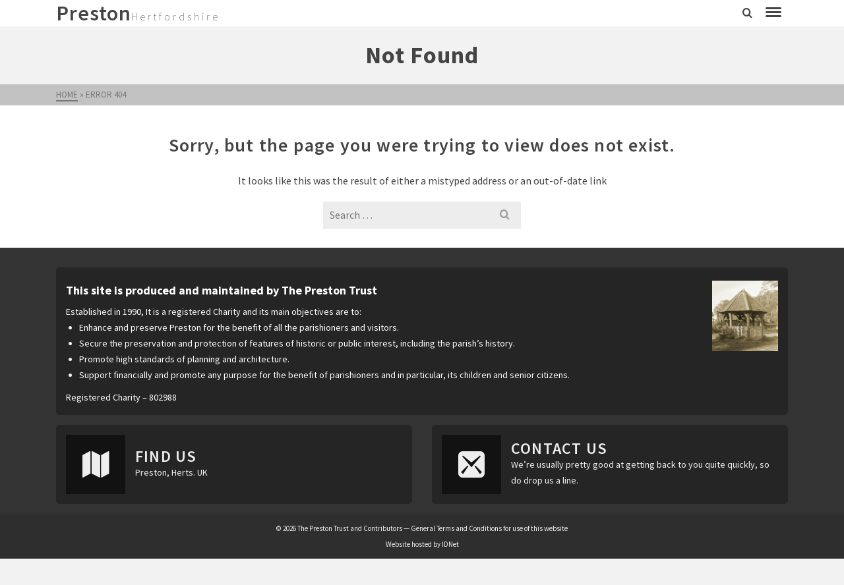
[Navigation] (773, 13)
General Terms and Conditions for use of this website (489, 528)
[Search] (747, 13)
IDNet (450, 544)
